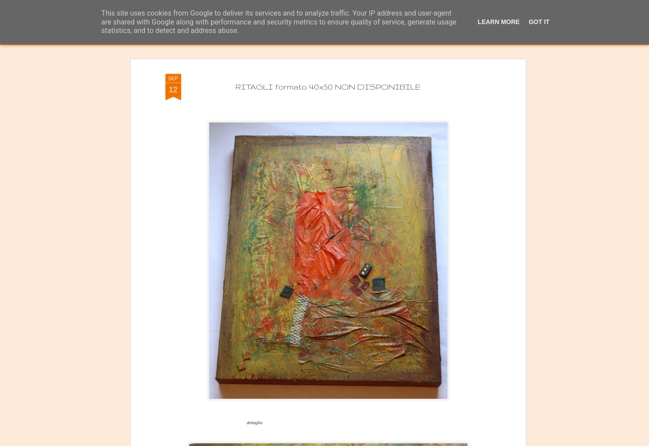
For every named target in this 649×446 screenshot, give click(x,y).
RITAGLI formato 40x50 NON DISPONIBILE (328, 57)
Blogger (378, 441)
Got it (539, 21)
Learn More (499, 21)
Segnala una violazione (415, 441)
